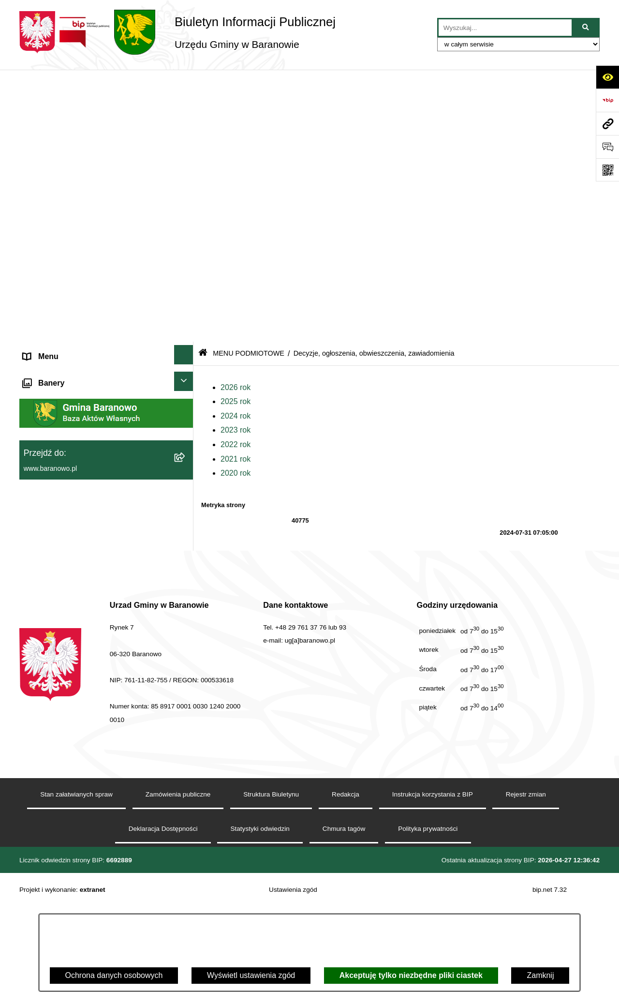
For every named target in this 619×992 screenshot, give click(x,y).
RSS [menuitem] (31, 497)
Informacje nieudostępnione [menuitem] (70, 427)
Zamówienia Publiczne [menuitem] (62, 520)
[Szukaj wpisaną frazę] (586, 27)
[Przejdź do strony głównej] (177, 32)
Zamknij (540, 975)
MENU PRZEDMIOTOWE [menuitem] (67, 404)
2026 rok (236, 115)
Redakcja (345, 910)
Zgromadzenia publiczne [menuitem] (65, 543)
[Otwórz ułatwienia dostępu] (607, 77)
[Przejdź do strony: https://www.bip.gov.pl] (607, 100)
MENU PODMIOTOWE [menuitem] (63, 108)
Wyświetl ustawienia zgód (251, 975)
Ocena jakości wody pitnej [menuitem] (68, 473)
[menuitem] (106, 137)
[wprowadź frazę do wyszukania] (505, 27)
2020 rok (236, 201)
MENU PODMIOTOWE (248, 81)
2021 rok (236, 187)
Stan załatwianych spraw (76, 910)
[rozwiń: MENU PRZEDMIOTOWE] (185, 402)
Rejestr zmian (526, 910)
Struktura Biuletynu (271, 910)
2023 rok (236, 158)
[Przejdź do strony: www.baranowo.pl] (607, 123)
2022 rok (236, 172)
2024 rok (236, 144)
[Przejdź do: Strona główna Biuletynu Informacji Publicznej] (202, 82)
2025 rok (236, 129)
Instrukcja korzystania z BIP (432, 910)
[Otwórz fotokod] (607, 169)
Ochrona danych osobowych (114, 975)
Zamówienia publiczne (178, 910)
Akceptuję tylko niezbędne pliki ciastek (411, 975)
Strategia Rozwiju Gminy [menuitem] (65, 450)
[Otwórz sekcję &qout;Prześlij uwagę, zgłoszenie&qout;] (607, 146)
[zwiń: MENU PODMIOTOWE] (185, 106)
